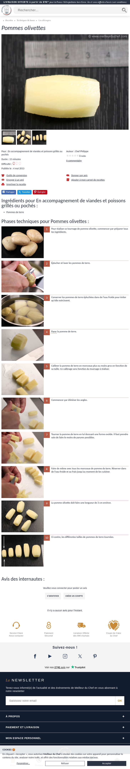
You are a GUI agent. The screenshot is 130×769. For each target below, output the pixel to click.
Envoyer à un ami (15, 179)
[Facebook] (35, 656)
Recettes (9, 20)
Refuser (65, 763)
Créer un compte (74, 596)
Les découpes (45, 20)
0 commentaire (74, 160)
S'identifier (53, 596)
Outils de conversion (16, 175)
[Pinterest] (95, 656)
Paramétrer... (23, 763)
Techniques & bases (26, 20)
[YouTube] (50, 656)
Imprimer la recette (16, 184)
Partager (10, 192)
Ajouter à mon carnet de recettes (88, 179)
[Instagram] (65, 656)
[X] (80, 656)
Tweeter (26, 192)
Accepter (106, 763)
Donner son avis (79, 175)
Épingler (41, 192)
